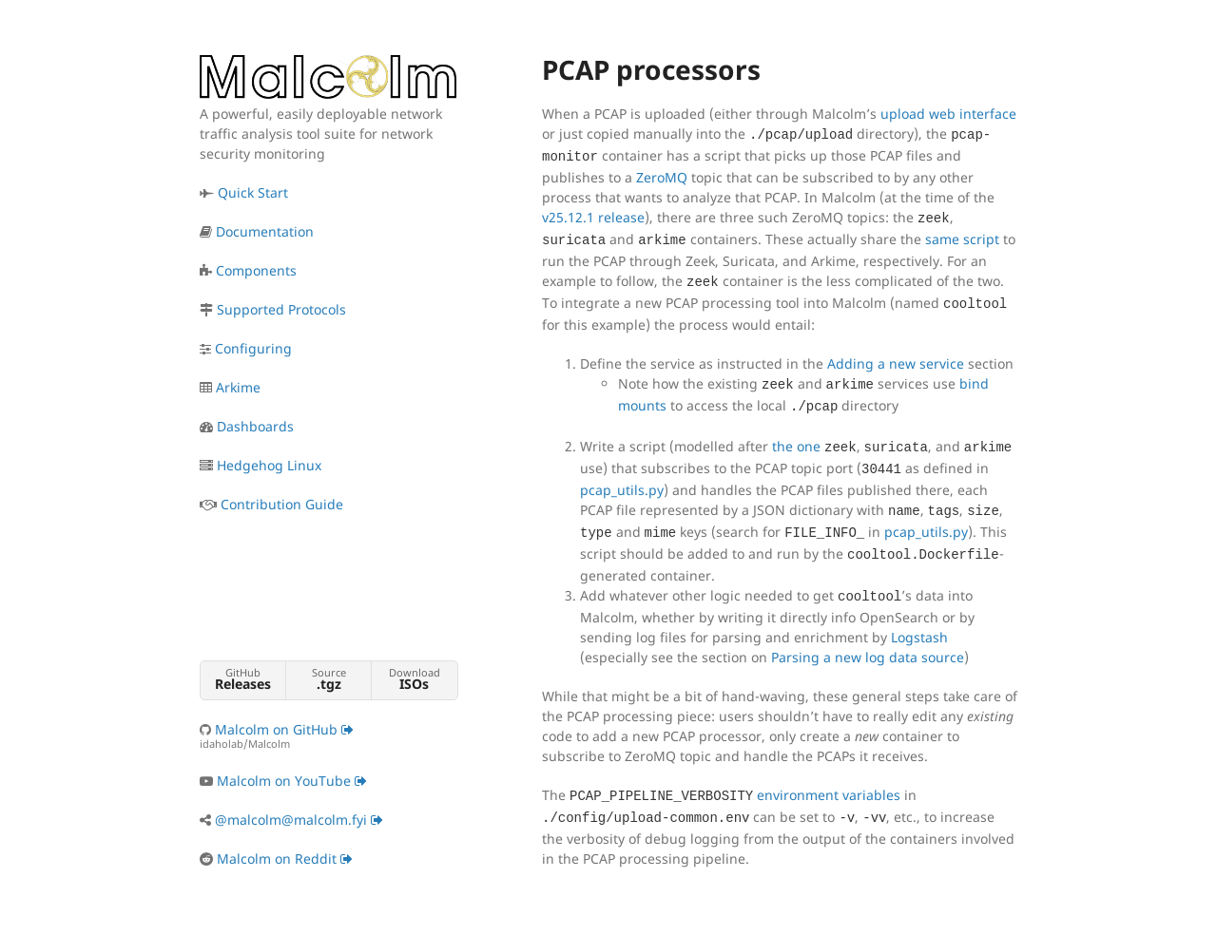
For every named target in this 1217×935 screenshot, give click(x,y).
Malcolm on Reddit (285, 858)
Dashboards (255, 426)
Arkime (238, 387)
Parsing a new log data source (867, 657)
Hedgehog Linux (269, 465)
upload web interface (948, 114)
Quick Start (253, 192)
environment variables (828, 795)
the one (796, 446)
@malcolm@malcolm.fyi (299, 820)
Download (414, 679)
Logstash (919, 637)
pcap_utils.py (622, 490)
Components (256, 270)
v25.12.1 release (593, 217)
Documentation (265, 231)
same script (962, 239)
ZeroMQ (661, 177)
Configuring (253, 348)
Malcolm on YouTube (292, 781)
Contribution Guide (282, 504)
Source (328, 679)
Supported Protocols (281, 309)
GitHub (243, 679)
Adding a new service (895, 363)
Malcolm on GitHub (328, 736)
